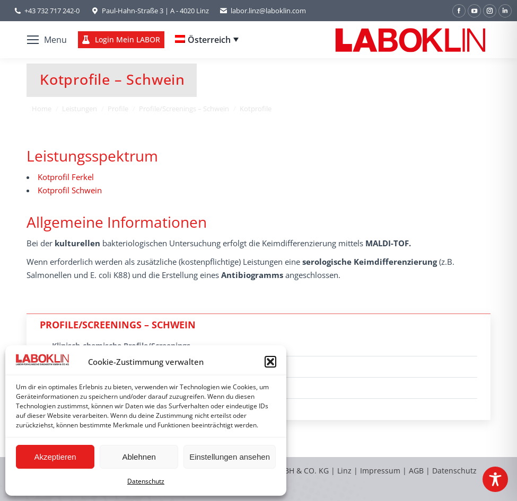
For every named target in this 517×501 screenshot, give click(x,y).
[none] (207, 39)
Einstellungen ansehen (229, 456)
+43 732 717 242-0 (52, 10)
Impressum (380, 471)
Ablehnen (138, 456)
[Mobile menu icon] (47, 39)
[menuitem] (207, 40)
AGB (417, 471)
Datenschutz (145, 481)
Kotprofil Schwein (70, 190)
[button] (270, 361)
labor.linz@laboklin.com (263, 11)
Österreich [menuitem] (209, 40)
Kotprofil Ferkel (66, 177)
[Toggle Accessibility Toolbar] (495, 479)
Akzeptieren (55, 456)
